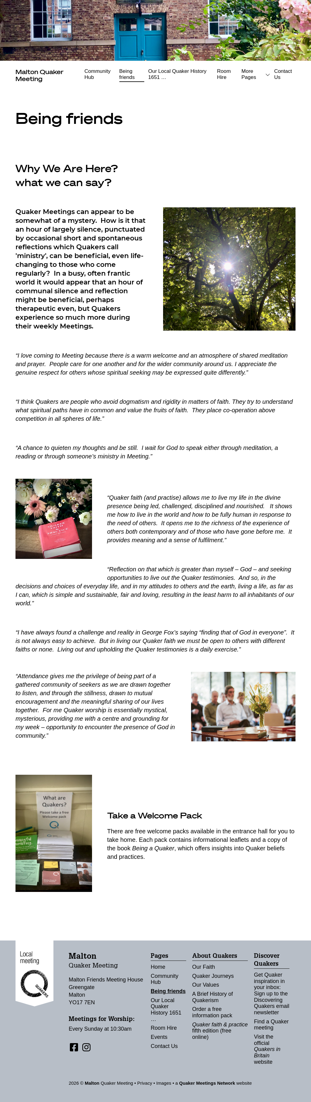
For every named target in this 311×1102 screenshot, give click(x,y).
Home (158, 967)
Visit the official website (267, 1049)
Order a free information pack (212, 1012)
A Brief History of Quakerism (212, 997)
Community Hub (97, 74)
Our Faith (203, 967)
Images (163, 1083)
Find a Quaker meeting (271, 1025)
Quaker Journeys (213, 976)
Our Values (205, 985)
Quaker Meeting (39, 75)
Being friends (127, 74)
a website (213, 1083)
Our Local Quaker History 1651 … (177, 74)
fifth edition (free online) (220, 1031)
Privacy (144, 1083)
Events (159, 1037)
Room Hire (224, 74)
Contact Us (283, 74)
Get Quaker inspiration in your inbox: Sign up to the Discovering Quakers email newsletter (271, 993)
